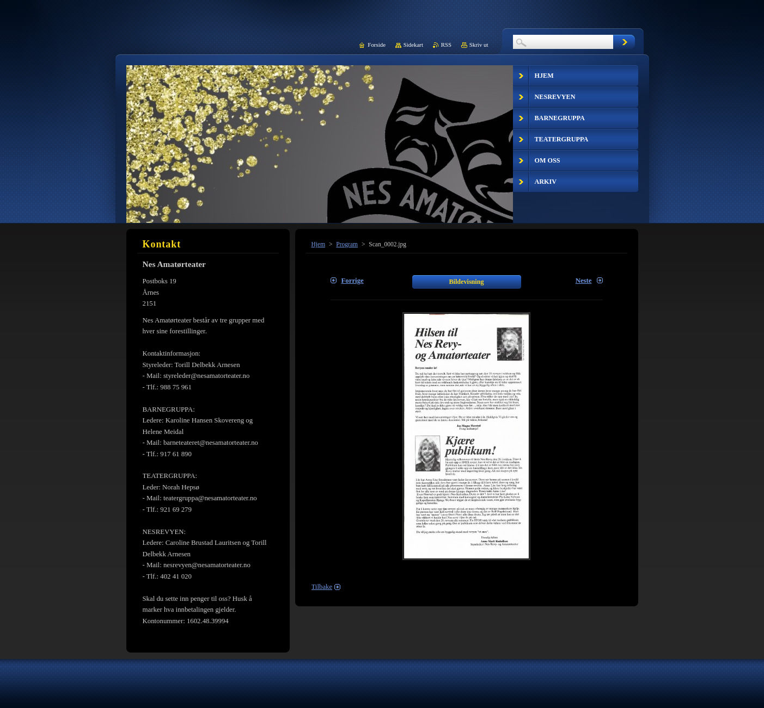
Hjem (318, 244)
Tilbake (322, 587)
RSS (446, 44)
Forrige (352, 280)
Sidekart (413, 44)
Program (347, 244)
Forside (377, 44)
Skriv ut (478, 44)
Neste (584, 280)
